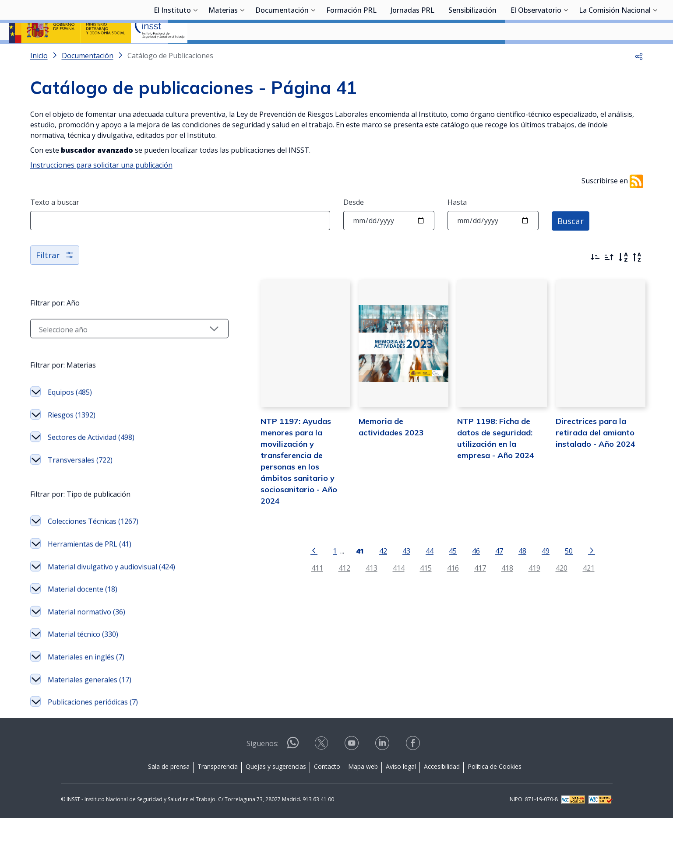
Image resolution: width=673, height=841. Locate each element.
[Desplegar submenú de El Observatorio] (565, 54)
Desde (353, 225)
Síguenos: (262, 766)
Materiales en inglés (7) (86, 680)
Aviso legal (401, 789)
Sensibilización (472, 55)
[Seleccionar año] (107, 352)
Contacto (327, 789)
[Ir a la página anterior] (291, 567)
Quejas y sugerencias (276, 789)
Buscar (571, 243)
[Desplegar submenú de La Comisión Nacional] (655, 54)
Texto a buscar (54, 225)
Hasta (457, 225)
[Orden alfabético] (623, 280)
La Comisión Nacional (615, 55)
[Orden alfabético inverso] (637, 280)
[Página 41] (337, 567)
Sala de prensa (169, 789)
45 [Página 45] (430, 568)
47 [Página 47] (476, 568)
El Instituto (172, 55)
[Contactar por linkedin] (383, 769)
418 (484, 585)
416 (430, 585)
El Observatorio (536, 55)
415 (403, 585)
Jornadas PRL (412, 55)
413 (349, 585)
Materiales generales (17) (89, 703)
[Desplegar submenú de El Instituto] (195, 54)
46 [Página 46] (453, 568)
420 (539, 585)
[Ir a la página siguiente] (569, 567)
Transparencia (217, 789)
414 (376, 585)
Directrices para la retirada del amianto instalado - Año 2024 (584, 471)
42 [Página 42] (360, 568)
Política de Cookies (494, 789)
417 (457, 585)
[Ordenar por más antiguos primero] (609, 280)
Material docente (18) (82, 612)
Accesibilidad (442, 789)
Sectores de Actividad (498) (91, 460)
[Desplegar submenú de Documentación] (313, 54)
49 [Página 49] (523, 568)
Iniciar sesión (631, 20)
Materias (223, 55)
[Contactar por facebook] (414, 769)
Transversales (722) (80, 483)
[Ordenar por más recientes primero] (595, 280)
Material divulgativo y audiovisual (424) (111, 590)
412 (322, 585)
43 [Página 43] (384, 568)
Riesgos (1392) (71, 438)
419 (512, 585)
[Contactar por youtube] (352, 769)
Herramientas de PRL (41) (89, 567)
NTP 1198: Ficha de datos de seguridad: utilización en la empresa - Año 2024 (483, 471)
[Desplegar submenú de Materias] (242, 54)
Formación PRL (351, 55)
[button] (638, 79)
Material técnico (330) (83, 657)
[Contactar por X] (322, 769)
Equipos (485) (70, 415)
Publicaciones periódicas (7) (93, 725)
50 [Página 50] (546, 568)
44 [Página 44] (407, 568)
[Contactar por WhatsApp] (293, 769)
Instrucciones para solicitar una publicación (101, 188)
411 (294, 585)
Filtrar (55, 278)
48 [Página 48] (500, 568)
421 (566, 585)
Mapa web (363, 789)
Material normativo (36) (86, 635)
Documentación (282, 55)
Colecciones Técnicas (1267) (93, 544)
